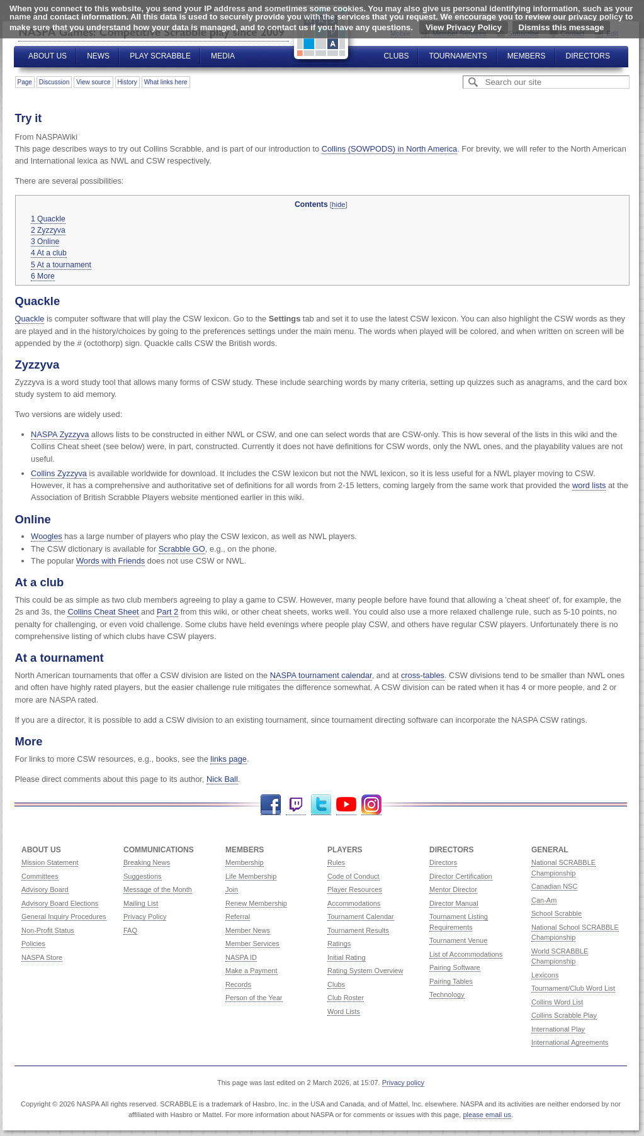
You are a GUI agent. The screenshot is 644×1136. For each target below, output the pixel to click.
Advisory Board (45, 889)
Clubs (396, 56)
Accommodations (353, 903)
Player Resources (354, 889)
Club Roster (345, 997)
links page (228, 759)
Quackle (30, 318)
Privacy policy (403, 1082)
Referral (237, 916)
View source (93, 82)
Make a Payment (251, 970)
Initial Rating (346, 957)
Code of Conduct (353, 876)
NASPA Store (41, 957)
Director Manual (453, 903)
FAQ (130, 930)
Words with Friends (110, 560)
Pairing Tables (451, 981)
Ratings (339, 943)
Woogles (46, 536)
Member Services (252, 943)
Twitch (296, 804)
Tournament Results (358, 930)
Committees (40, 876)
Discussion (54, 82)
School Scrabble (556, 913)
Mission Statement (49, 862)
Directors (588, 56)
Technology (447, 994)
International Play (558, 1029)
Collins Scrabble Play (564, 1015)
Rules (336, 862)
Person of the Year (254, 997)
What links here (166, 82)
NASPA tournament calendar (321, 675)
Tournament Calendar (360, 916)
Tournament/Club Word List (573, 988)
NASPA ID (241, 957)
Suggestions (142, 876)
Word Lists (343, 1011)
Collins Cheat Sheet (102, 611)
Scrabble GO (182, 549)
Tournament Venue (458, 940)
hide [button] (339, 204)
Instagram (371, 804)
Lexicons (544, 975)
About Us (47, 56)
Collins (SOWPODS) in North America (389, 148)
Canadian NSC (554, 886)
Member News (247, 930)
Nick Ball (222, 779)
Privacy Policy (144, 916)
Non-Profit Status (47, 930)
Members (526, 56)
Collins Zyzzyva (59, 473)
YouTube (346, 804)
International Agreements (569, 1042)
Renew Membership (256, 903)
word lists (589, 485)
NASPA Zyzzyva (60, 434)
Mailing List (140, 903)
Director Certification (460, 876)
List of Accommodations (465, 954)
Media (223, 56)
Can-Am (543, 900)
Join (231, 889)
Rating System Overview (365, 970)
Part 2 (167, 611)
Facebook (271, 804)
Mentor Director (453, 889)
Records (238, 984)
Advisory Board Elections (59, 903)
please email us (487, 1114)
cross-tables (422, 675)
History (127, 82)
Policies (33, 943)
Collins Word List (557, 1002)
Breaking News (146, 862)
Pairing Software (454, 967)
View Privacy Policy (464, 27)
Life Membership (250, 876)
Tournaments (458, 56)
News (98, 56)
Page (25, 82)
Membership (244, 862)
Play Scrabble (160, 56)
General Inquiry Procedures (63, 916)
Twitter (321, 804)
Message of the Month (157, 889)
